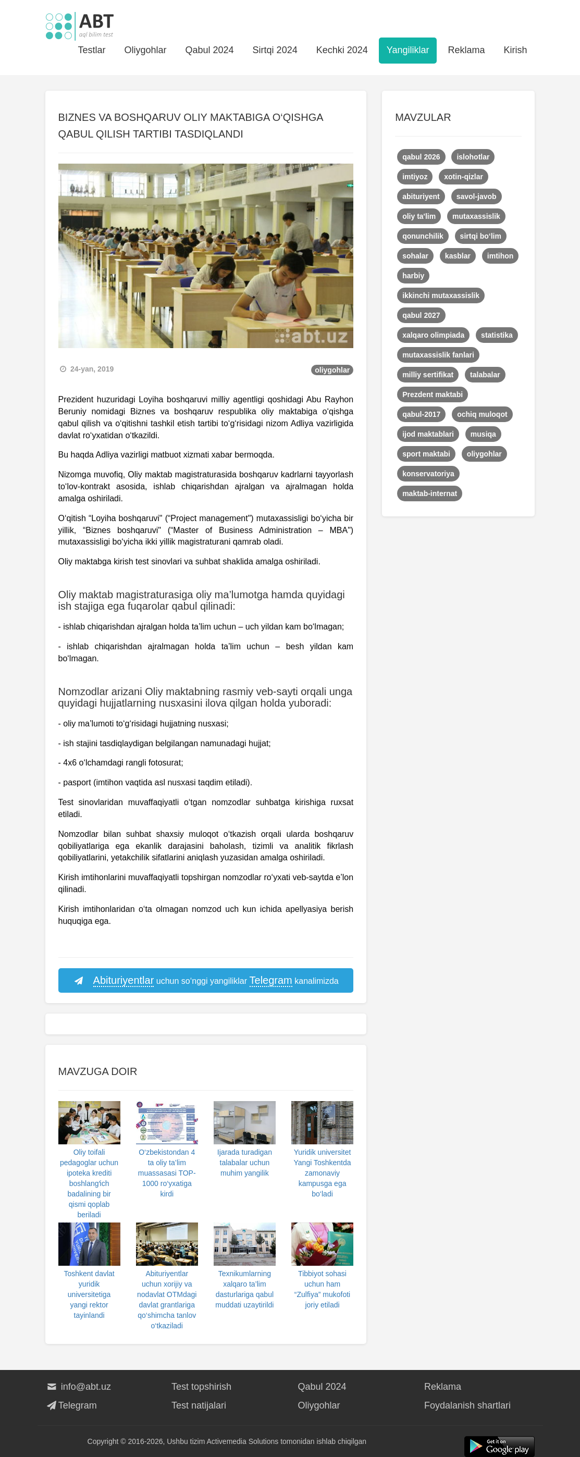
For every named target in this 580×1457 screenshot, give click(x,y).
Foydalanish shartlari (467, 1405)
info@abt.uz (78, 1386)
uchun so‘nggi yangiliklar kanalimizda (206, 980)
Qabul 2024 (210, 50)
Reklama (466, 50)
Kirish (515, 50)
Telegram (71, 1405)
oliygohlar (332, 370)
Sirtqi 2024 (275, 50)
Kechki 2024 (342, 50)
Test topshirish (201, 1386)
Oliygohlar (145, 50)
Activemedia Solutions (243, 1441)
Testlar (91, 50)
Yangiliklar (408, 50)
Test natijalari (198, 1405)
